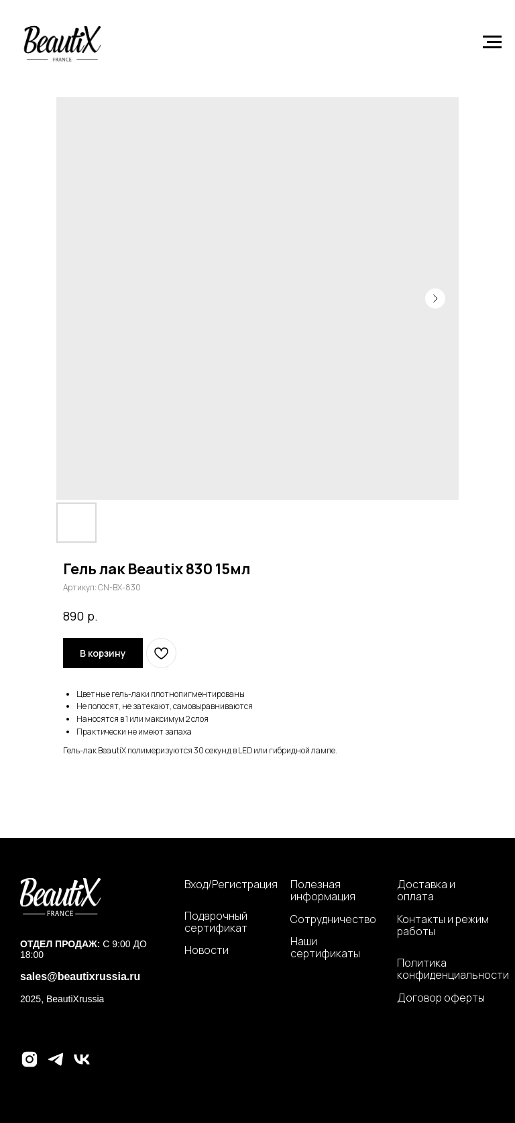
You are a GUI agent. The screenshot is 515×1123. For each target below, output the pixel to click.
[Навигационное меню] (492, 42)
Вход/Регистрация (231, 884)
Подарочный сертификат (215, 922)
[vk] (81, 1065)
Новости (206, 950)
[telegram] (55, 1065)
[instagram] (29, 1065)
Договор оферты (441, 998)
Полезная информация (322, 890)
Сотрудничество (333, 919)
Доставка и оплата (426, 890)
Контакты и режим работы (443, 925)
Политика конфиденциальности (453, 969)
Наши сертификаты (325, 947)
